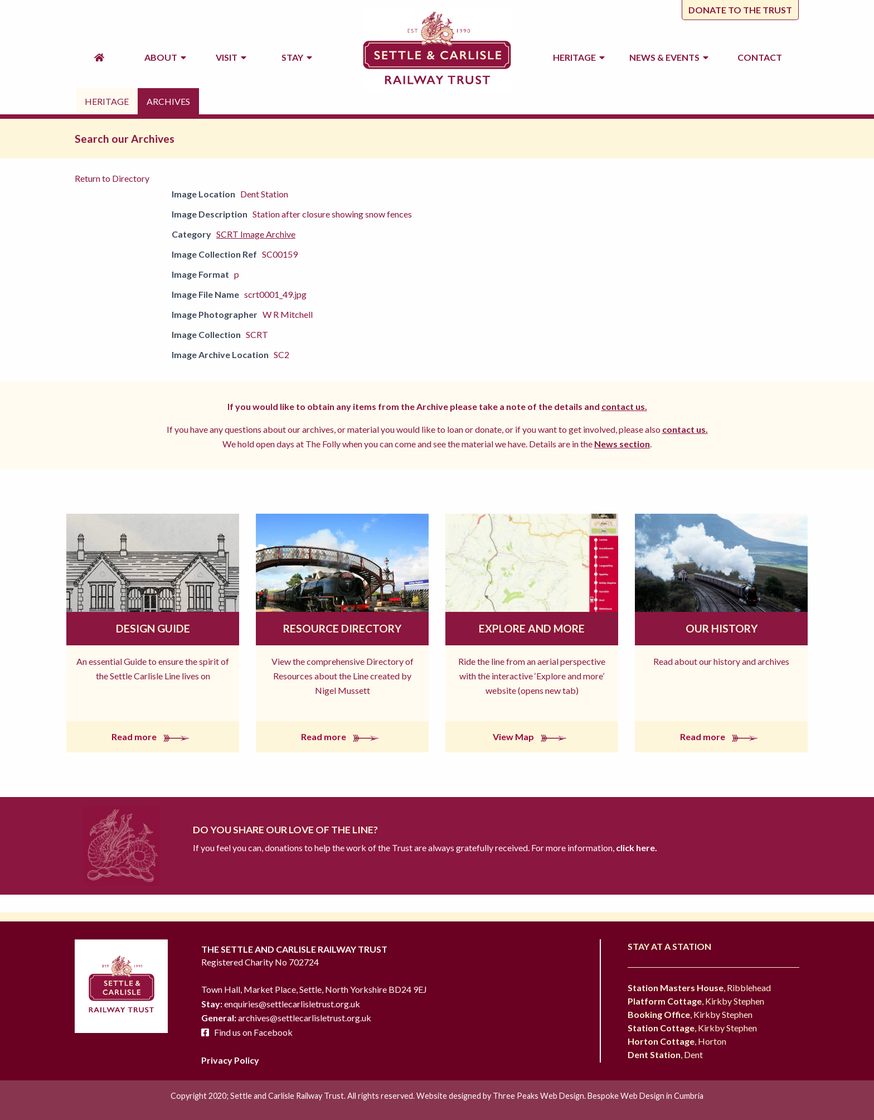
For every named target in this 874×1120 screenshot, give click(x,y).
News (668, 57)
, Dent (665, 1054)
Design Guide (153, 628)
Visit (231, 57)
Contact (759, 57)
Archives (168, 101)
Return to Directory (112, 178)
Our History (722, 628)
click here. (635, 847)
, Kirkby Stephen (696, 1001)
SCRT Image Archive (255, 234)
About (165, 57)
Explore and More (532, 628)
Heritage (579, 57)
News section (622, 443)
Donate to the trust (740, 9)
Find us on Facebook (253, 1032)
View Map (532, 736)
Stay (296, 57)
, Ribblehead (699, 987)
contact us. (624, 406)
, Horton (677, 1041)
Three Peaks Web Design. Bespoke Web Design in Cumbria (598, 1095)
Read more (152, 736)
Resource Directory (342, 628)
